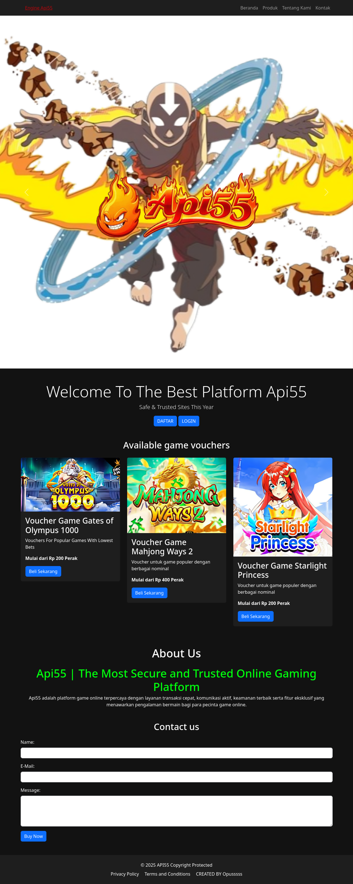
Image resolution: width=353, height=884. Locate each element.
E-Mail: (28, 766)
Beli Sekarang (43, 571)
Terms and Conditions (167, 874)
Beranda (249, 8)
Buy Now (33, 836)
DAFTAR (165, 421)
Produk (270, 8)
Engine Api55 (39, 8)
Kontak (323, 8)
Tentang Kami (296, 8)
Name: (27, 742)
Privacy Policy (125, 874)
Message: (31, 790)
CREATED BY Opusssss (219, 874)
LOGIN (189, 421)
